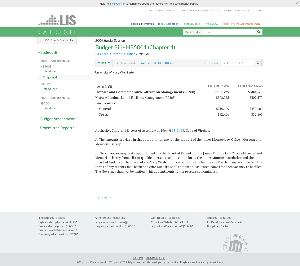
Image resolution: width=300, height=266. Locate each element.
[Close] (296, 3)
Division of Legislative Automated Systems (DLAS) (196, 262)
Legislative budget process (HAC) (56, 222)
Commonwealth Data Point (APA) (56, 230)
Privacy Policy (211, 10)
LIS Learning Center (190, 10)
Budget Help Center (217, 226)
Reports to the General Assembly (241, 23)
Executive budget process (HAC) (55, 226)
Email (169, 62)
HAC (175, 222)
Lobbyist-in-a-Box (155, 257)
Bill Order (101, 53)
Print (145, 62)
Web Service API (234, 222)
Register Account (243, 10)
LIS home (227, 10)
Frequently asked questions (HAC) (113, 226)
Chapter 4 (50, 77)
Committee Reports (57, 127)
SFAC (182, 222)
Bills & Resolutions (168, 23)
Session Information (142, 23)
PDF (157, 62)
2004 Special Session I (58, 40)
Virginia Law (211, 23)
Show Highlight (127, 62)
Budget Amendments (58, 118)
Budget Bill (193, 31)
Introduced (50, 71)
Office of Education (122, 53)
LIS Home (138, 257)
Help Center (117, 3)
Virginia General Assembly (163, 10)
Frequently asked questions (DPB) (56, 234)
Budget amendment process (110, 222)
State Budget (192, 23)
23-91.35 (178, 130)
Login (258, 10)
